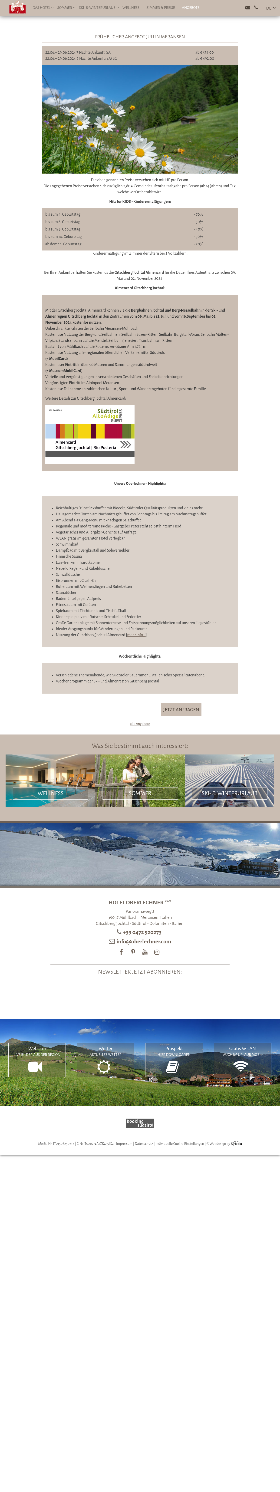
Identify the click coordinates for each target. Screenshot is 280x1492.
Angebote (190, 8)
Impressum (124, 1144)
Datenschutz (144, 1144)
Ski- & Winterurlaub (99, 8)
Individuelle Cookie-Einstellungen (179, 1144)
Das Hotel (43, 8)
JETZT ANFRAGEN (181, 709)
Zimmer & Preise (160, 8)
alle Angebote (140, 724)
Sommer (66, 8)
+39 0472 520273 (142, 932)
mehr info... (136, 635)
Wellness (130, 8)
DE (268, 8)
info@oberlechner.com (143, 942)
